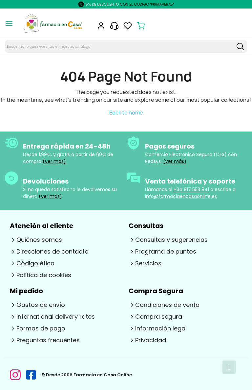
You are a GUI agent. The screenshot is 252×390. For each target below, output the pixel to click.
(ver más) (54, 161)
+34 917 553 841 (191, 189)
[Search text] (119, 46)
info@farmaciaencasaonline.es (181, 196)
